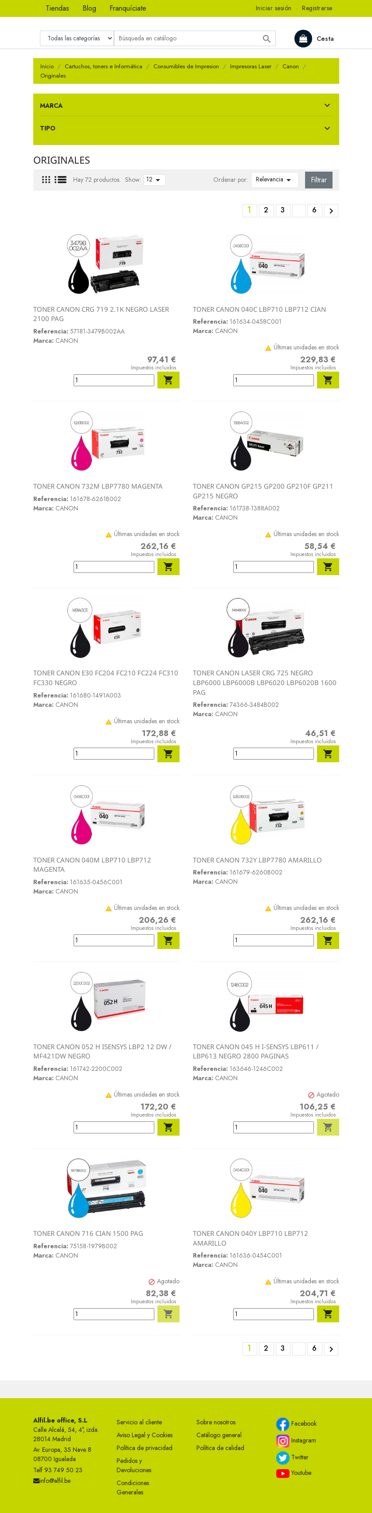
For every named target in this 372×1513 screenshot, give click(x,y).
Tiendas (57, 8)
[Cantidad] (114, 380)
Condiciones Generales (133, 1487)
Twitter (292, 1458)
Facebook (296, 1424)
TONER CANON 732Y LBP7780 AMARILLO (257, 859)
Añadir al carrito (168, 380)
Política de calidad (220, 1447)
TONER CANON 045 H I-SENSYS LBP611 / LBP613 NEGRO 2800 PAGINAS (256, 1051)
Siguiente (331, 211)
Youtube (293, 1473)
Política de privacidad (144, 1447)
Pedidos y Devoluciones (134, 1465)
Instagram (296, 1441)
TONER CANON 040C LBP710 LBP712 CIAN (259, 309)
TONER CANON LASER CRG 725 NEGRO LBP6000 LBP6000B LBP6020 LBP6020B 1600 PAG (265, 682)
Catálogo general (219, 1435)
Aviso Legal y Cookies (144, 1435)
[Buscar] (195, 38)
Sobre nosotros (215, 1422)
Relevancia (275, 180)
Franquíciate (128, 8)
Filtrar (319, 180)
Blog (89, 8)
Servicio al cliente (139, 1422)
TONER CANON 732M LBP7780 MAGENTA (98, 486)
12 (154, 180)
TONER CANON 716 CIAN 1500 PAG (88, 1233)
